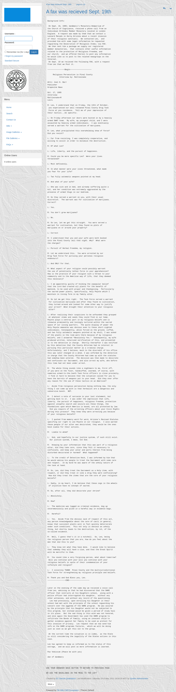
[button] (164, 8)
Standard (9, 61)
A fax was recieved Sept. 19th (58, 4)
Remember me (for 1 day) (17, 52)
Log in (34, 52)
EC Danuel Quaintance (66, 678)
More (51, 684)
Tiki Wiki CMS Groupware (68, 690)
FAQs (9, 145)
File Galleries (13, 138)
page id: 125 (80, 5)
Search (9, 113)
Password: (9, 42)
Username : (10, 34)
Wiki (9, 126)
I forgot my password (14, 56)
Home (8, 107)
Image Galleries (14, 132)
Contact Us (11, 120)
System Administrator (139, 678)
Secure (16, 61)
